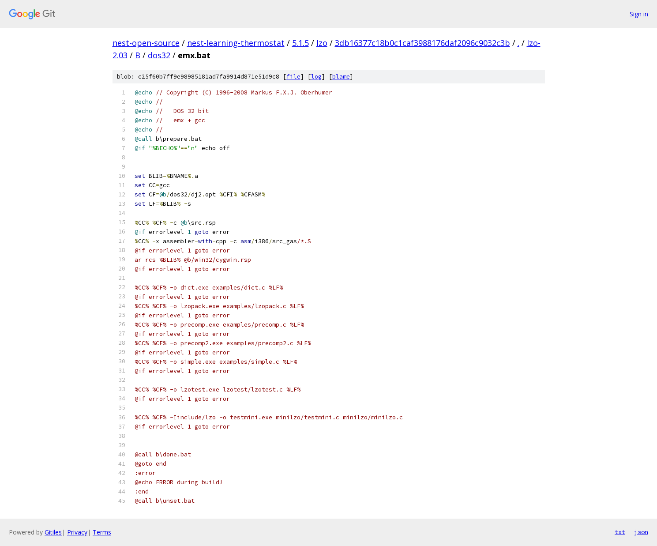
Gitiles (53, 532)
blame (341, 76)
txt (620, 532)
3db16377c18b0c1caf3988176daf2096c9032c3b (422, 43)
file (293, 76)
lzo (321, 43)
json (641, 532)
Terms (102, 532)
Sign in (639, 14)
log (316, 76)
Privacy (77, 532)
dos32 (159, 55)
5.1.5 (300, 43)
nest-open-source (146, 43)
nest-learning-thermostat (236, 43)
